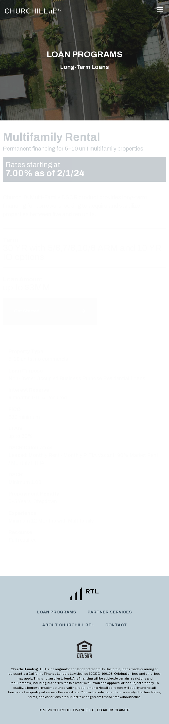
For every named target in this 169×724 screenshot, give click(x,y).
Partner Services (110, 612)
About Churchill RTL (68, 625)
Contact (116, 625)
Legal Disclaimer (113, 710)
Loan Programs (56, 612)
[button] (159, 10)
